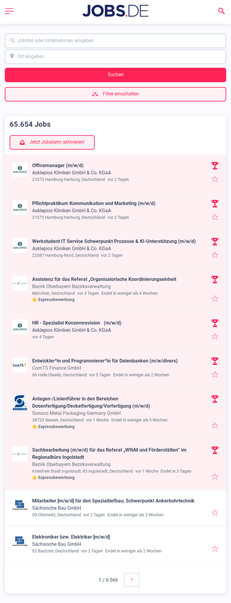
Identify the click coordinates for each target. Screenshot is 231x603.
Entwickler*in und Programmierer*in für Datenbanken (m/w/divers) (105, 361)
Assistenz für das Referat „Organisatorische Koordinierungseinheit (104, 279)
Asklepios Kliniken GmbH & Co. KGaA (71, 173)
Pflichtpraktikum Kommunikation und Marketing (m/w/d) (94, 203)
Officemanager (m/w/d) (58, 165)
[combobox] (115, 40)
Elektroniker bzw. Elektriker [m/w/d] (71, 537)
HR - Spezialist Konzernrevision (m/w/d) (77, 323)
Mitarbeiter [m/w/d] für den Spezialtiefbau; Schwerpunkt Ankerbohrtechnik (113, 501)
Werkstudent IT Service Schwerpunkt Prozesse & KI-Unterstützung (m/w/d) (114, 241)
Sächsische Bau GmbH (56, 508)
